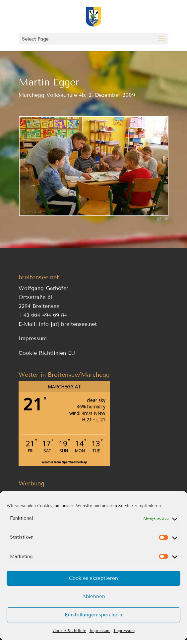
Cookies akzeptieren (93, 578)
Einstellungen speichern (93, 615)
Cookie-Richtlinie (69, 630)
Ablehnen (93, 596)
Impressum (100, 630)
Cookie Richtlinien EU (47, 353)
